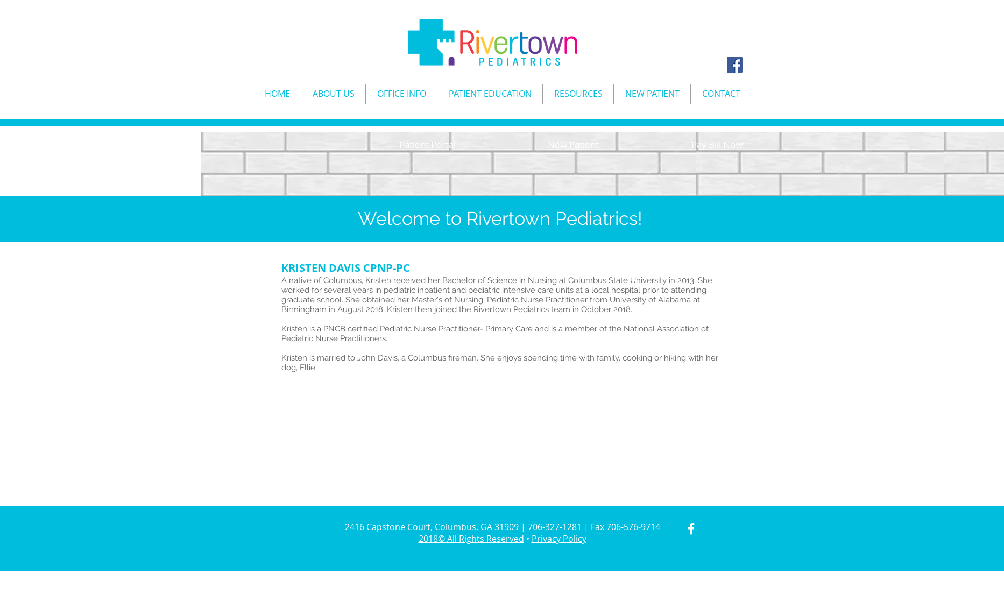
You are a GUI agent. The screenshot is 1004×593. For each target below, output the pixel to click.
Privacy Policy (559, 539)
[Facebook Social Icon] (735, 65)
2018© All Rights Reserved (471, 539)
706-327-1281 (555, 527)
